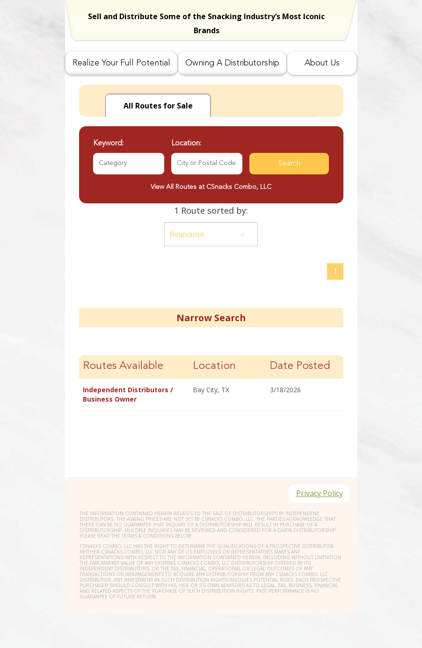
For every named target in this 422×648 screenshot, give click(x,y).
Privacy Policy (319, 493)
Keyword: (108, 143)
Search (289, 163)
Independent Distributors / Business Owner (128, 394)
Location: (186, 143)
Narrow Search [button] (211, 317)
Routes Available (123, 366)
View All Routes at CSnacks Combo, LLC (211, 187)
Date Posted (300, 366)
